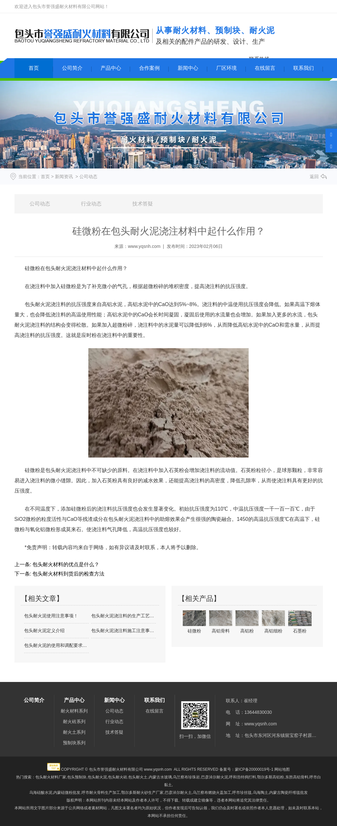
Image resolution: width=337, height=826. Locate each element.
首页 (34, 68)
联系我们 (303, 68)
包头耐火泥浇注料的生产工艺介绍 (123, 615)
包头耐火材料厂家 (50, 777)
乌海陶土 (260, 792)
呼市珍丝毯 (242, 792)
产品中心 (111, 68)
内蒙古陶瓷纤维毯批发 (288, 792)
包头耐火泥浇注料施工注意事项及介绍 (123, 630)
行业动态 (91, 203)
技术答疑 (142, 203)
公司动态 (40, 203)
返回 (314, 176)
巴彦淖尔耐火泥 (214, 777)
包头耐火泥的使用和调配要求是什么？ (56, 645)
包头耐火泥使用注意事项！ (51, 615)
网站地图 (282, 769)
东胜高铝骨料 (296, 777)
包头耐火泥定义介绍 (44, 630)
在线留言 (265, 68)
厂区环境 (226, 68)
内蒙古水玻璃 (160, 777)
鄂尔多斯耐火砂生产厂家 (142, 792)
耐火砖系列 (74, 721)
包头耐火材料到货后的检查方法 (67, 573)
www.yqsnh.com (144, 246)
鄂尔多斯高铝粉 (270, 777)
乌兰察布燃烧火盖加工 (212, 792)
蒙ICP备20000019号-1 (254, 769)
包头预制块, (77, 777)
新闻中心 (188, 68)
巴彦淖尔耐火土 (178, 792)
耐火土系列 (74, 732)
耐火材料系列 (74, 710)
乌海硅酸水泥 (40, 792)
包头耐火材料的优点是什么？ (65, 564)
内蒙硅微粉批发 (66, 792)
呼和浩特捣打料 (242, 777)
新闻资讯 (64, 176)
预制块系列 (74, 742)
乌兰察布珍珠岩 (186, 777)
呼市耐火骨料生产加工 (101, 792)
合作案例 (149, 68)
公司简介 (72, 68)
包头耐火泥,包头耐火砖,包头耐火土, (118, 777)
